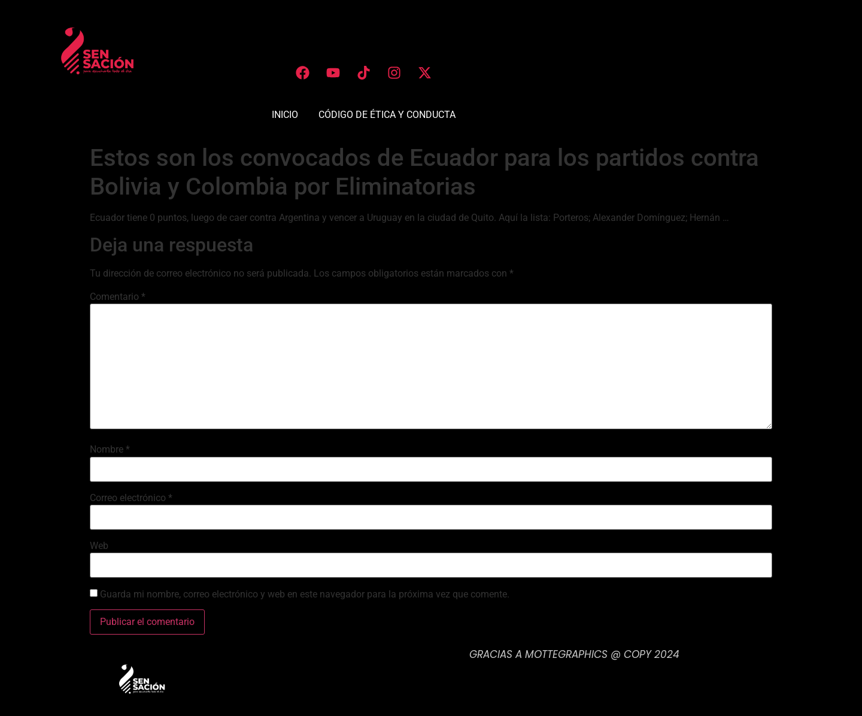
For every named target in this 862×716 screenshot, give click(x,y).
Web (99, 546)
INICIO (285, 114)
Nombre (110, 449)
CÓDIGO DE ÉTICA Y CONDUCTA (387, 114)
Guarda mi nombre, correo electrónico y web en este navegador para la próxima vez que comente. (304, 594)
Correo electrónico (131, 498)
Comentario (117, 297)
